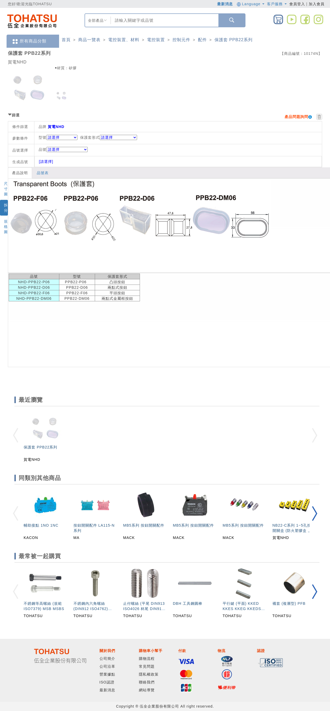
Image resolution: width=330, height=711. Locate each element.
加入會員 (316, 4)
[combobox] (164, 20)
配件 (202, 40)
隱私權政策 (149, 674)
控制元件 (181, 40)
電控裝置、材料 (123, 40)
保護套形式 (90, 137)
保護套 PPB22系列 (233, 40)
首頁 (66, 40)
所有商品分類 (29, 41)
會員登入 (297, 4)
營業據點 (107, 674)
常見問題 (147, 666)
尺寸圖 (6, 188)
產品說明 (20, 173)
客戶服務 (277, 4)
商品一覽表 (89, 40)
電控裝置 (156, 40)
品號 (63, 149)
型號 (42, 137)
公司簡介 (107, 658)
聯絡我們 (147, 682)
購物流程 (147, 658)
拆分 (6, 207)
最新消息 (225, 4)
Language (250, 4)
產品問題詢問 (296, 117)
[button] (314, 513)
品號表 (43, 173)
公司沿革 (107, 666)
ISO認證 (106, 682)
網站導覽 (147, 690)
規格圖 (6, 226)
